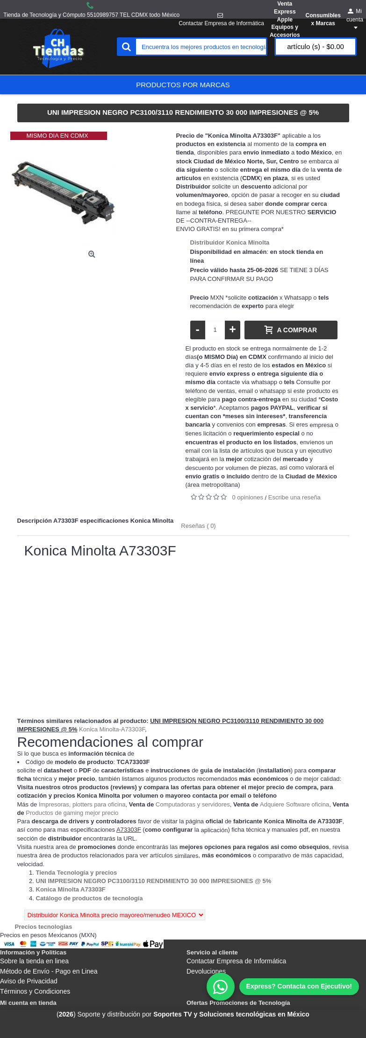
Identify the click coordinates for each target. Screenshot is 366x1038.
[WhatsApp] (283, 987)
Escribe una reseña (294, 497)
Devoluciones (206, 971)
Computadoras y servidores (193, 804)
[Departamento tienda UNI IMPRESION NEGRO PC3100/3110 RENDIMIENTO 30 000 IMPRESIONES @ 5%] (154, 880)
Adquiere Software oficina (294, 804)
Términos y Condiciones (35, 991)
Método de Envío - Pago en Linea (49, 971)
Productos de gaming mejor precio (72, 812)
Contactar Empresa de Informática (236, 961)
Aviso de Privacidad (28, 981)
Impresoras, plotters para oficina (82, 804)
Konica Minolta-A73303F (112, 729)
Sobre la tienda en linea (34, 961)
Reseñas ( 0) (198, 525)
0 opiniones (248, 497)
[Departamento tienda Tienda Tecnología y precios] (76, 872)
